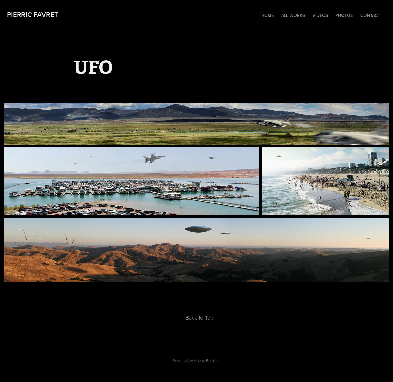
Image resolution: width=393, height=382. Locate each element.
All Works (293, 15)
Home (267, 15)
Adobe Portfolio (207, 360)
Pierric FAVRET (32, 14)
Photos (344, 15)
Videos (320, 15)
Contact (370, 15)
